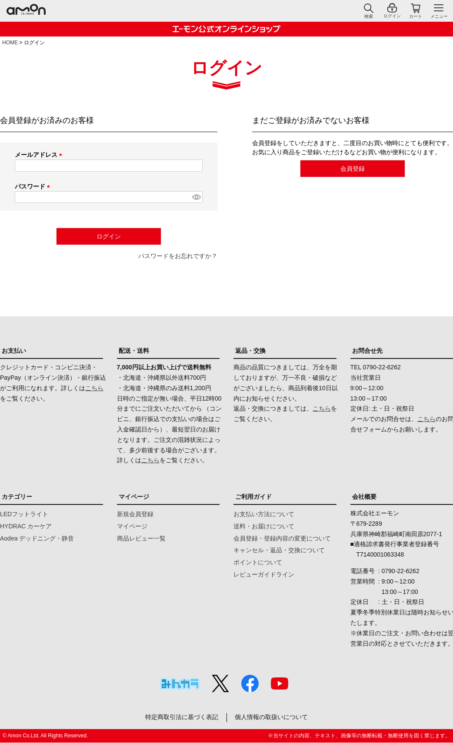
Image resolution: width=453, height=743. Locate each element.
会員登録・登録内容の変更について (282, 538)
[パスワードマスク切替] (196, 197)
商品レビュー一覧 (141, 538)
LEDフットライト (24, 514)
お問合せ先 (367, 350)
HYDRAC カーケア (26, 526)
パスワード (34, 186)
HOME (10, 43)
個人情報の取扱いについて (272, 717)
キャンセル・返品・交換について (279, 550)
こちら (94, 388)
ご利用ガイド (253, 496)
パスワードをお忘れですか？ (177, 255)
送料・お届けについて (263, 526)
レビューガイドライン (263, 574)
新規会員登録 (135, 514)
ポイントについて (257, 562)
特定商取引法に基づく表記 (181, 717)
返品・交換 (250, 350)
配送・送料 (134, 350)
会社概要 (364, 496)
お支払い (14, 350)
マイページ (134, 496)
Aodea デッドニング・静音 (37, 538)
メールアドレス (40, 154)
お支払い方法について (263, 514)
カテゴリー (17, 496)
